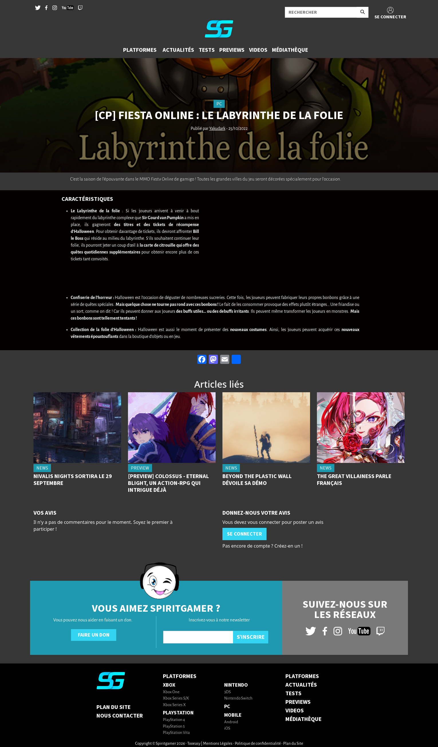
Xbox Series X (174, 705)
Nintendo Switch (238, 698)
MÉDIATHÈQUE (303, 719)
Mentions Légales (217, 744)
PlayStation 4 (174, 720)
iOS (227, 728)
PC (227, 706)
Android (231, 722)
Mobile (233, 715)
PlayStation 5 (174, 726)
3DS (227, 692)
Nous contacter (119, 716)
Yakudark (217, 128)
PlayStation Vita (176, 733)
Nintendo (236, 685)
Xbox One (171, 692)
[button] (140, 50)
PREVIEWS (298, 702)
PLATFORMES (302, 676)
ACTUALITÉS (301, 685)
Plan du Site (113, 707)
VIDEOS (294, 711)
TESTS (293, 693)
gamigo (187, 179)
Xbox (169, 685)
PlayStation (178, 712)
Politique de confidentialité (258, 744)
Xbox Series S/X (176, 698)
